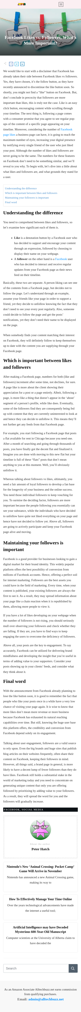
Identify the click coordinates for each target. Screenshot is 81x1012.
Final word (11, 202)
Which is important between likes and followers (31, 193)
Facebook (61, 259)
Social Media (32, 809)
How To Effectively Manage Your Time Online (40, 899)
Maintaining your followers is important (27, 197)
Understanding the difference (21, 188)
